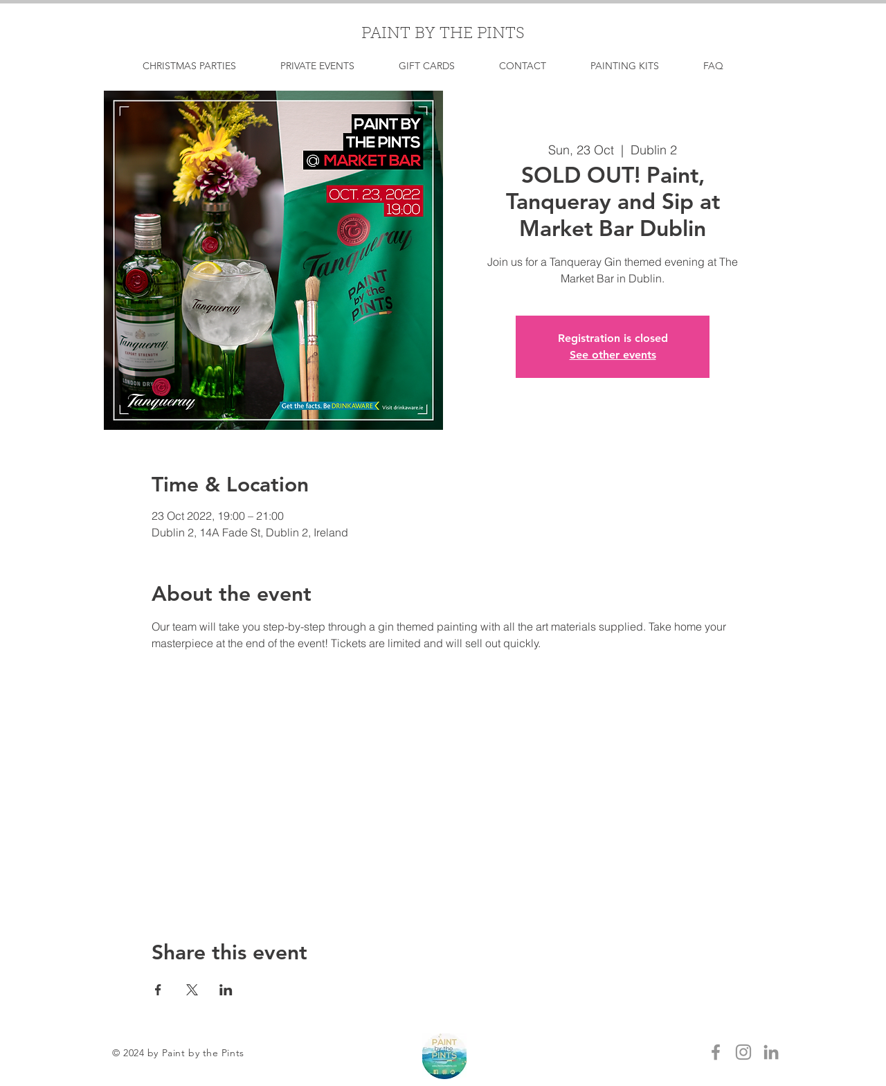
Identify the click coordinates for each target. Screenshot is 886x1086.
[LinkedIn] (771, 1052)
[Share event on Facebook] (158, 989)
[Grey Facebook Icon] (715, 1052)
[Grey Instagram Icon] (743, 1052)
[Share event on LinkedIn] (226, 989)
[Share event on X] (192, 989)
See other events (613, 354)
